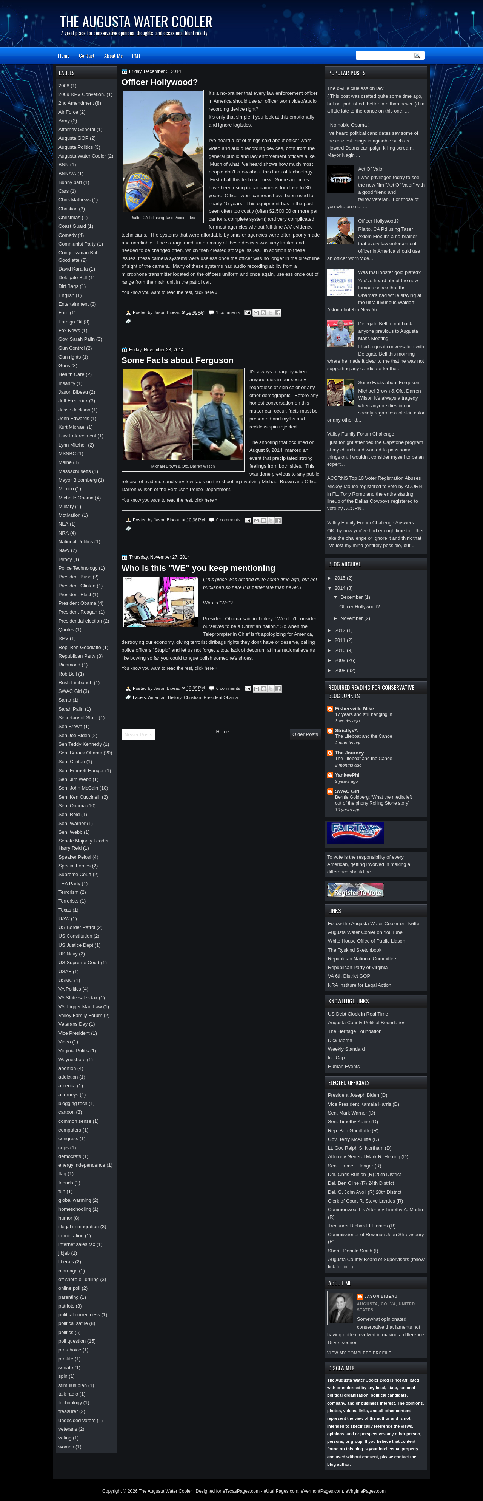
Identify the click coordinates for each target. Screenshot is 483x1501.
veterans (67, 1429)
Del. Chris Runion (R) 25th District (364, 1174)
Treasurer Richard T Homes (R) (362, 1226)
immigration (70, 1235)
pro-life (65, 1359)
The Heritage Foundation (354, 1031)
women (66, 1447)
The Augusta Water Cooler (136, 21)
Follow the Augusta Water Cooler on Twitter (374, 923)
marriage (68, 1271)
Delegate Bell (73, 277)
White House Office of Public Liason (366, 941)
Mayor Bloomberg (77, 480)
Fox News (69, 330)
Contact (87, 55)
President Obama (221, 697)
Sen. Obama (72, 805)
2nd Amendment (76, 103)
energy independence (81, 1165)
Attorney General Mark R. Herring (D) (368, 1156)
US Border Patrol (76, 927)
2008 (341, 670)
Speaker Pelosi (74, 857)
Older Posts (305, 734)
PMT (136, 55)
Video (64, 1042)
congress (68, 1138)
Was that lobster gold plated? (389, 272)
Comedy (67, 235)
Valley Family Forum (80, 1015)
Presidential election (80, 621)
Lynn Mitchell (72, 445)
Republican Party (76, 656)
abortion (67, 1068)
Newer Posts (138, 734)
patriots (66, 1306)
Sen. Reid (69, 814)
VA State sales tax (77, 997)
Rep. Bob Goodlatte (79, 647)
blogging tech (73, 1103)
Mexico (66, 489)
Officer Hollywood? (378, 221)
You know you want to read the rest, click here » (169, 292)
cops (63, 1147)
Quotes (66, 629)
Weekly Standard (346, 1049)
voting (64, 1438)
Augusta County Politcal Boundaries (366, 1022)
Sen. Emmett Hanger (81, 770)
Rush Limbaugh (75, 682)
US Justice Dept (75, 945)
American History (164, 697)
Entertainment (73, 304)
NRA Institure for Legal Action (359, 985)
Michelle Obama (76, 498)
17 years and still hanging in (363, 714)
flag (62, 1173)
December (352, 597)
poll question (72, 1341)
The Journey (349, 753)
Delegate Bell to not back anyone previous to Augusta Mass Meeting (388, 331)
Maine (65, 462)
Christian (192, 697)
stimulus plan (72, 1385)
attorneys (68, 1095)
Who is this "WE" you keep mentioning (198, 568)
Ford (63, 312)
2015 (341, 578)
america (67, 1085)
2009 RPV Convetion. (81, 94)
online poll (69, 1288)
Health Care (71, 374)
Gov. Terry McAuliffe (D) (353, 1139)
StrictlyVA (346, 730)
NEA (63, 524)
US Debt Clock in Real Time (358, 1014)
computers (69, 1130)
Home (63, 55)
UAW (64, 918)
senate (65, 1367)
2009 (341, 660)
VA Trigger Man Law (80, 1006)
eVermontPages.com (322, 1491)
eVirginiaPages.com (365, 1491)
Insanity (66, 383)
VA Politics (69, 989)
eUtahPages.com (281, 1491)
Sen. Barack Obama (80, 753)
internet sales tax (76, 1244)
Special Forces (74, 866)
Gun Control (71, 348)
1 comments (228, 312)
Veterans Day (73, 1024)
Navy (63, 550)
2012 (341, 630)
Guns (64, 365)
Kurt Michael (71, 427)
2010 (341, 650)
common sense (74, 1121)
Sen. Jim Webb (74, 779)
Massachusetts (74, 471)
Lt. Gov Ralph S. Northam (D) (360, 1148)
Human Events (344, 1066)
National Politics (75, 541)
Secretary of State (77, 717)
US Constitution (75, 936)
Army (64, 121)
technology (70, 1402)
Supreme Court (74, 874)
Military (66, 506)
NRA (63, 533)
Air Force (68, 112)
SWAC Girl (347, 791)
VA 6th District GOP (349, 976)
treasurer (68, 1411)
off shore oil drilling (78, 1279)
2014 (341, 588)
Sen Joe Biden (74, 735)
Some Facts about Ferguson (388, 382)
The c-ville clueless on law (355, 88)
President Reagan (77, 612)
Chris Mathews (74, 200)
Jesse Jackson (74, 410)
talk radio (68, 1394)
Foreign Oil (70, 322)
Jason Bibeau (381, 1296)
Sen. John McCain (78, 788)
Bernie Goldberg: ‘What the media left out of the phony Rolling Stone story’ (373, 800)
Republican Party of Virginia (358, 967)
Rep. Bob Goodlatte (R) (353, 1130)
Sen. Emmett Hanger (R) (354, 1166)
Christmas (69, 217)
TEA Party (69, 883)
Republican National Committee (362, 959)
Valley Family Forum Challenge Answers (370, 523)
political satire (73, 1323)
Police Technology (77, 568)
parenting (68, 1297)
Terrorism (68, 892)
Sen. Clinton (71, 761)
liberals (66, 1261)
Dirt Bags (68, 286)
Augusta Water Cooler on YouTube (365, 932)
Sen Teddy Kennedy (80, 744)
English (66, 295)
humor (65, 1218)
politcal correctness (79, 1314)
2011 (341, 640)
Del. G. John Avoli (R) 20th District (364, 1192)
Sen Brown (70, 726)
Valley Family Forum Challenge (360, 434)
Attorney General (76, 129)
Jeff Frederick (73, 400)
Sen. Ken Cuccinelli (79, 797)
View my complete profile (359, 1353)
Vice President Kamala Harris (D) (363, 1104)
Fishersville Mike (354, 708)
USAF (64, 971)
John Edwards (73, 418)
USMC (65, 980)
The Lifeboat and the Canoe (363, 736)
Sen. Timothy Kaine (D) (353, 1121)
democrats (69, 1156)
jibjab (64, 1253)
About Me (113, 55)
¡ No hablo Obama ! (348, 125)
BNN (63, 164)
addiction (68, 1077)
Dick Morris (340, 1040)
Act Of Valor (371, 169)
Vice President (74, 1033)
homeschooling (74, 1209)
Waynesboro (72, 1059)
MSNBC (67, 453)
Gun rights (69, 357)
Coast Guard (72, 226)
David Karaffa (73, 269)
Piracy (65, 559)
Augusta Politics (75, 147)
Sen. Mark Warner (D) (351, 1113)
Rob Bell (67, 674)
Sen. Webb (70, 832)
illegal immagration (78, 1226)
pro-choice (69, 1350)
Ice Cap (336, 1057)
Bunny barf (70, 182)
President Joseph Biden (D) (357, 1095)
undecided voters (76, 1420)
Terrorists (68, 901)
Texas (64, 910)
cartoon (66, 1112)
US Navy (68, 954)
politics (65, 1332)
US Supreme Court (79, 962)
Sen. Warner (72, 823)
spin (63, 1376)
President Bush (74, 577)
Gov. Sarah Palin (76, 339)
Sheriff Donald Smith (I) (353, 1251)
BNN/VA (67, 173)
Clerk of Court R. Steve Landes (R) (365, 1201)
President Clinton (76, 586)
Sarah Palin (70, 709)
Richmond (69, 665)
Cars (63, 191)
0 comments (228, 519)
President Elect (74, 594)
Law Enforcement (77, 436)
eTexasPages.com (241, 1491)
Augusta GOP (73, 138)
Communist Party (77, 244)
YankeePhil (348, 775)
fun (61, 1191)
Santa (64, 700)
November (352, 618)
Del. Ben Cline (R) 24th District (361, 1183)
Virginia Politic (73, 1050)
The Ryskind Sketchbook (354, 950)
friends (65, 1183)
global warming (74, 1200)
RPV (63, 638)
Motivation (69, 515)
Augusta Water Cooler (82, 156)
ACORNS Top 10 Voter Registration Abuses (374, 478)
